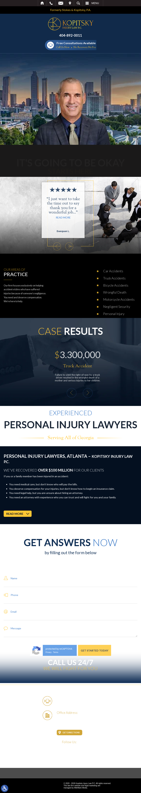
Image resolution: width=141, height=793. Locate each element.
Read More (47, 217)
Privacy (48, 683)
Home (42, 3)
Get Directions (71, 732)
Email (61, 3)
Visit (70, 3)
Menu (95, 3)
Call (51, 3)
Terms (55, 683)
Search (78, 3)
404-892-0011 (70, 35)
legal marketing (91, 786)
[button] (41, 246)
